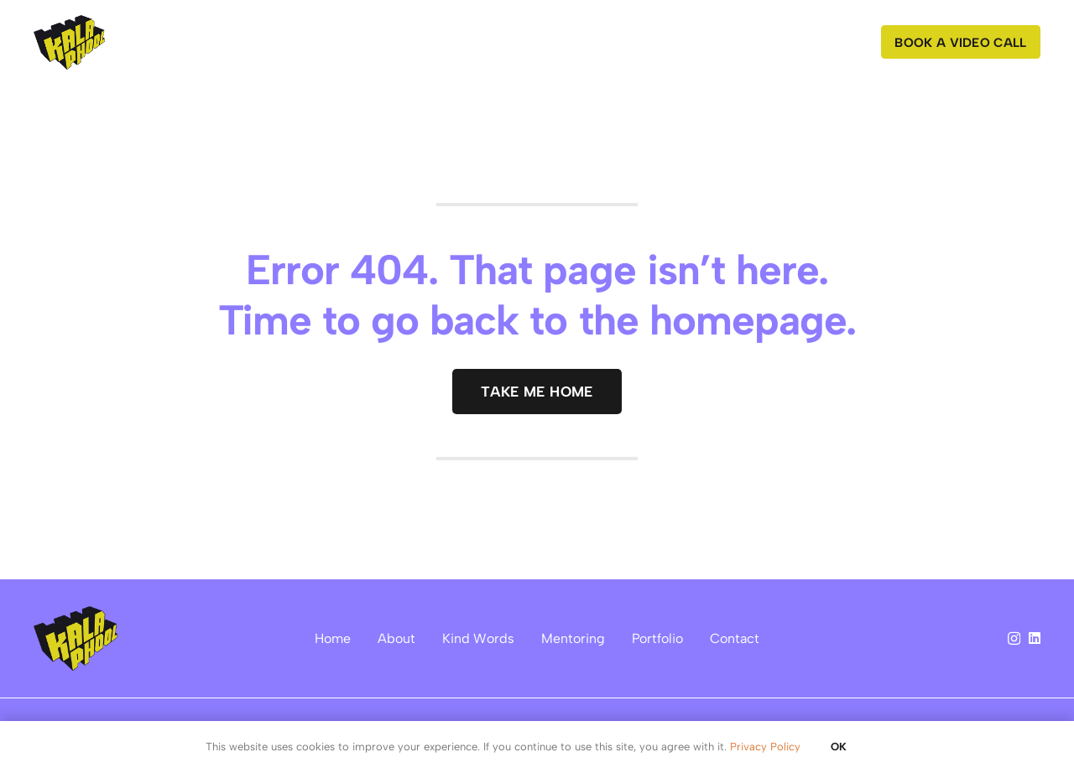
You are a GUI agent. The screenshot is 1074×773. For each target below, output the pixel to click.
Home (333, 638)
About (396, 638)
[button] (511, 42)
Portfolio (657, 638)
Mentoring (573, 638)
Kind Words (478, 638)
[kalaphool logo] (69, 42)
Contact (734, 638)
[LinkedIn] (1034, 638)
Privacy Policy (765, 746)
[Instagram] (1014, 638)
